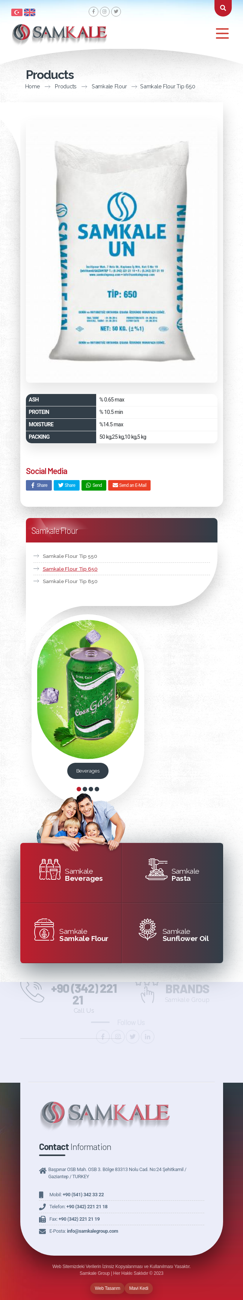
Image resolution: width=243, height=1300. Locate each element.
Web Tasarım (107, 1288)
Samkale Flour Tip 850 (70, 581)
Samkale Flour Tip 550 (70, 556)
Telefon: (79, 1206)
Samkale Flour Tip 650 (133, 86)
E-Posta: (84, 1231)
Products (32, 86)
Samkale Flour (74, 86)
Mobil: (77, 1194)
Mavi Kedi (138, 1288)
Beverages (88, 771)
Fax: (75, 1219)
